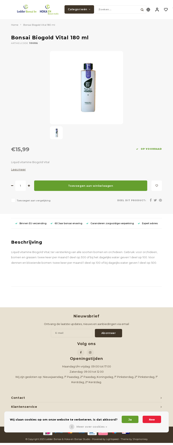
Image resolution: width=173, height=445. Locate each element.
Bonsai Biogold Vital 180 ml (39, 26)
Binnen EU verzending (30, 225)
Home (14, 26)
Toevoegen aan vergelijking (33, 202)
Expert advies (148, 225)
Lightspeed (112, 441)
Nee (152, 419)
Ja (130, 419)
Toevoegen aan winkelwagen (90, 187)
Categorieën (79, 10)
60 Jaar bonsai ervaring (66, 225)
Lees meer (18, 171)
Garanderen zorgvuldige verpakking (110, 225)
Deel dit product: (131, 202)
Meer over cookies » (91, 426)
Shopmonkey (140, 441)
